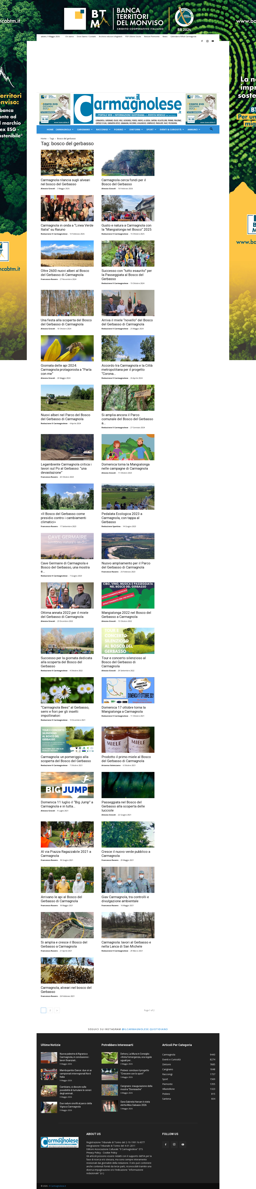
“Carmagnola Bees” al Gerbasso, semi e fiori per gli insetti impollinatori (65, 711)
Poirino (120, 129)
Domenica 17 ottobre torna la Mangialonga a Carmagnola (124, 709)
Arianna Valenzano (111, 765)
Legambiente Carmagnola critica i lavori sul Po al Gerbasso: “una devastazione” (66, 468)
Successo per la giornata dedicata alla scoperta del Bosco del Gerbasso (66, 662)
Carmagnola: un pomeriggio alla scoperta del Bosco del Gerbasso (66, 759)
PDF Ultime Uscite (133, 36)
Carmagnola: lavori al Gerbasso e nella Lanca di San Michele (126, 944)
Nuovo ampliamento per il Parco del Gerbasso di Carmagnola (126, 565)
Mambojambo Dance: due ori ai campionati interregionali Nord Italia (76, 1073)
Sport (151, 129)
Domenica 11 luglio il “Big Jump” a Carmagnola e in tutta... (67, 804)
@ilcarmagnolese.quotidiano (145, 1029)
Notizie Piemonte (152, 36)
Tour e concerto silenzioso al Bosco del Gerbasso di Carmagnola (124, 662)
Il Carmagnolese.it (57, 1186)
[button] (211, 129)
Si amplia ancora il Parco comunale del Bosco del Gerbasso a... (127, 419)
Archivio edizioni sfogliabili (110, 36)
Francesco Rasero (49, 279)
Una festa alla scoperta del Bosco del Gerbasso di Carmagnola (66, 322)
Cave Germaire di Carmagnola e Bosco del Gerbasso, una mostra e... (65, 567)
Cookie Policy (110, 1152)
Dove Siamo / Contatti (86, 36)
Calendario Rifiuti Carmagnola (183, 36)
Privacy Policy (93, 1152)
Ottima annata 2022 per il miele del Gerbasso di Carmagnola (64, 615)
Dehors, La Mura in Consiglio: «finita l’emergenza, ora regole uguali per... (136, 1057)
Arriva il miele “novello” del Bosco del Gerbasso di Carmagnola (127, 322)
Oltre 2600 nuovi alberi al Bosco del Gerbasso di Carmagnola (65, 273)
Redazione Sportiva (111, 526)
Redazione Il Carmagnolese (54, 234)
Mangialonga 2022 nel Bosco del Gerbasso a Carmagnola (126, 615)
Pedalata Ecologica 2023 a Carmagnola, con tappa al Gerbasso (122, 518)
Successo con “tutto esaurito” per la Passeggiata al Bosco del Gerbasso (127, 275)
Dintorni (136, 129)
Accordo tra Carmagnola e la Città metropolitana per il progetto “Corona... (127, 370)
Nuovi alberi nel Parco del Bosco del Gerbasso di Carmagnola (65, 417)
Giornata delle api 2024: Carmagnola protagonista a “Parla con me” (66, 370)
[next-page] (57, 1010)
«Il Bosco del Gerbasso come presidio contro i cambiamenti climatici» (63, 518)
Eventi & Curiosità (172, 129)
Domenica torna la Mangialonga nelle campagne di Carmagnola (126, 466)
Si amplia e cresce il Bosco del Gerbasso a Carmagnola (64, 944)
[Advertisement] (128, 68)
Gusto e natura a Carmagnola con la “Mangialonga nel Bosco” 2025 (127, 227)
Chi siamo (69, 36)
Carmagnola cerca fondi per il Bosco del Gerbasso (124, 182)
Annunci (194, 129)
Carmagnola (64, 129)
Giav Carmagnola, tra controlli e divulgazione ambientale (125, 899)
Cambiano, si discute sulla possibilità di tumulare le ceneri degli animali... (75, 1090)
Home (50, 129)
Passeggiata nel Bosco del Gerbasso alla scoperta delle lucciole (123, 806)
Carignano (85, 129)
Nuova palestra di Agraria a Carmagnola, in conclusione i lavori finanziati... (74, 1057)
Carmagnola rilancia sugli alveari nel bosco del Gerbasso (65, 182)
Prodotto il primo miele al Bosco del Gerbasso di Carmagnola (126, 759)
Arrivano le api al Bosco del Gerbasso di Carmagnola (61, 899)
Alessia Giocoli (48, 188)
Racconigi (103, 129)
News (165, 36)
